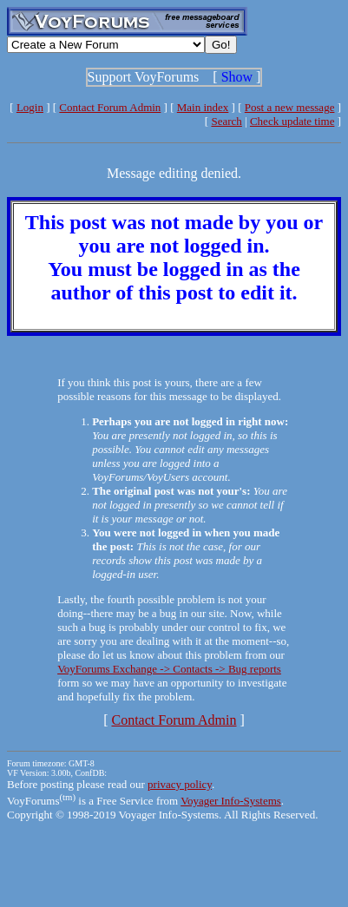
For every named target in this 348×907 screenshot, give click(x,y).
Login (29, 107)
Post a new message (290, 107)
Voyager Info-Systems (231, 800)
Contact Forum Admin (110, 107)
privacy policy (180, 784)
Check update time (292, 121)
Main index (203, 107)
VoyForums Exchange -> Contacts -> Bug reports (169, 668)
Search (226, 121)
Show (237, 76)
